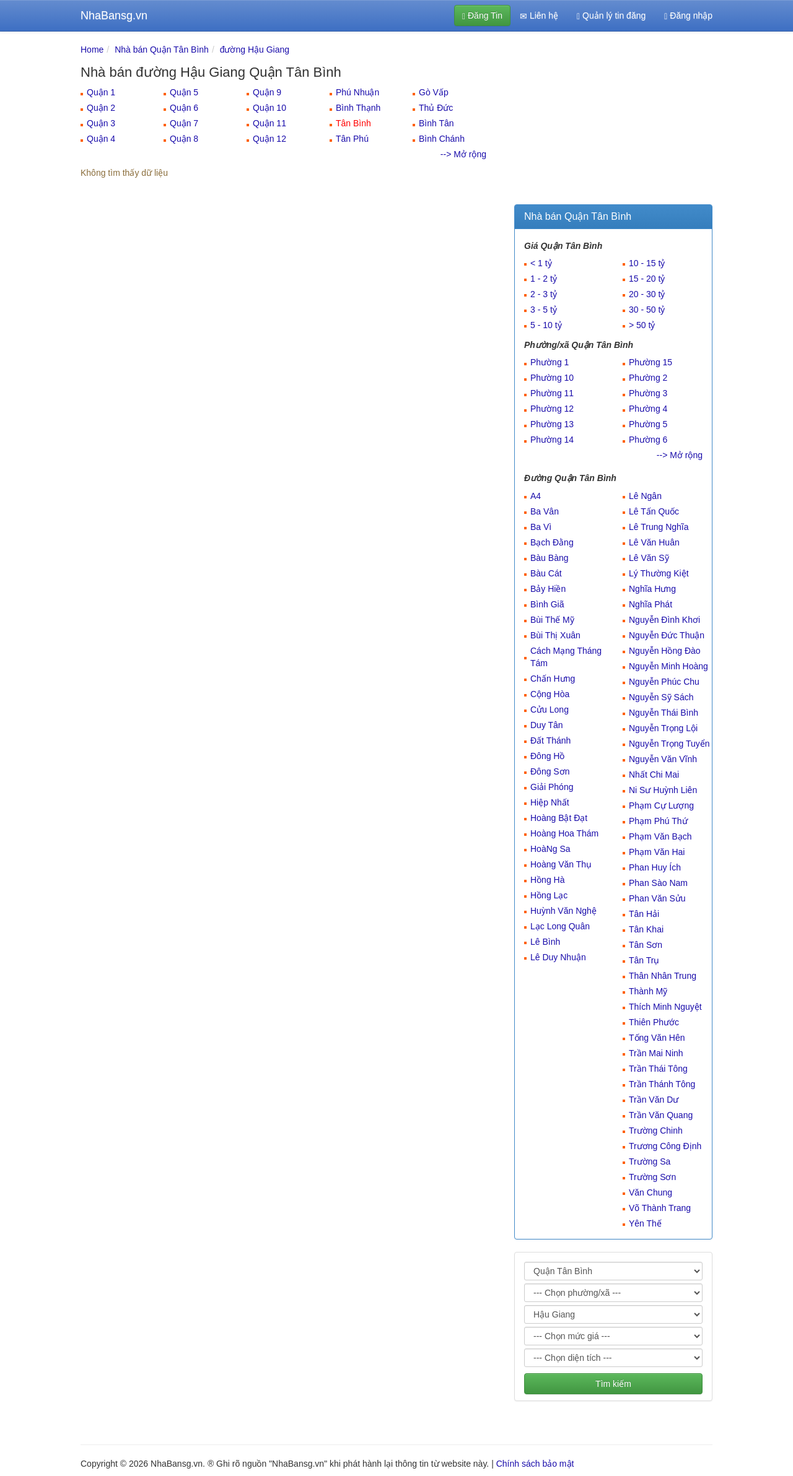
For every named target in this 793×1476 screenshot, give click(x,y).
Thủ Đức (436, 108)
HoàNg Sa (550, 849)
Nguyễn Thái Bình (663, 713)
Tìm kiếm (613, 1384)
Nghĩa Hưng (652, 589)
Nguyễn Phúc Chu (664, 682)
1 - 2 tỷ (543, 279)
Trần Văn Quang (661, 1115)
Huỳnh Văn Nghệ (563, 911)
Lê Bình (545, 942)
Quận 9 (267, 92)
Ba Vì (540, 527)
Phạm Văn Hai (657, 852)
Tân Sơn (645, 945)
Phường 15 (650, 362)
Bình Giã (547, 604)
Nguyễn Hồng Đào (665, 651)
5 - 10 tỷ (546, 325)
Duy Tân (546, 725)
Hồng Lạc (548, 895)
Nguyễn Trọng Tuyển (669, 744)
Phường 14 (552, 440)
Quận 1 (101, 92)
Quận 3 (101, 123)
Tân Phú (352, 139)
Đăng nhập (688, 16)
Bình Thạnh (358, 108)
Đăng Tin (482, 16)
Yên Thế (645, 1223)
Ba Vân (544, 511)
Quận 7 (184, 123)
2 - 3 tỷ (543, 294)
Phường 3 (648, 393)
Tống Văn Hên (657, 1038)
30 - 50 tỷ (647, 310)
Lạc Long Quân (560, 926)
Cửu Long (549, 709)
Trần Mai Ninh (656, 1053)
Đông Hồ (547, 756)
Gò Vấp (434, 92)
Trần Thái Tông (658, 1069)
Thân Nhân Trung (662, 976)
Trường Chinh (656, 1130)
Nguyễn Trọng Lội (663, 728)
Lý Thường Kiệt (659, 573)
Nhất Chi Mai (654, 774)
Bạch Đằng (552, 542)
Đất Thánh (550, 740)
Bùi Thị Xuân (555, 635)
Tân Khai (646, 929)
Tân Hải (644, 914)
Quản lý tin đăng (611, 16)
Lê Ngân (645, 496)
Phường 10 (552, 378)
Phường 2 (648, 378)
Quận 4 (101, 139)
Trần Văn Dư (653, 1100)
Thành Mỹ (648, 991)
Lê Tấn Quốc (654, 511)
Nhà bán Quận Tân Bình (162, 49)
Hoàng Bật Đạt (558, 818)
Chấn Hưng (552, 679)
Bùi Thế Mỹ (552, 620)
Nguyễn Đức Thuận (666, 635)
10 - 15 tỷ (647, 263)
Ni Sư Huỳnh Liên (663, 790)
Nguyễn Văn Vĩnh (663, 759)
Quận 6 (184, 108)
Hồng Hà (547, 880)
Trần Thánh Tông (662, 1084)
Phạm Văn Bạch (660, 836)
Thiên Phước (654, 1022)
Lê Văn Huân (654, 542)
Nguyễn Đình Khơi (664, 620)
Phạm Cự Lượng (661, 805)
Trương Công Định (665, 1146)
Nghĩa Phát (650, 604)
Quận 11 (269, 123)
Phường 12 (552, 409)
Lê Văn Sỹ (649, 558)
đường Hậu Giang (254, 49)
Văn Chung (650, 1192)
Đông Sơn (549, 771)
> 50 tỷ (642, 325)
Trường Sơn (652, 1177)
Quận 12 (269, 139)
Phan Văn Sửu (657, 898)
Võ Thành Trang (660, 1208)
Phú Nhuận (357, 92)
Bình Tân (436, 123)
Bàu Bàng (549, 558)
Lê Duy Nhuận (558, 957)
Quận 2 (101, 108)
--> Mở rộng (463, 154)
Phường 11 (552, 393)
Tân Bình (353, 123)
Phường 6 (648, 440)
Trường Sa (649, 1161)
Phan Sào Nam (658, 883)
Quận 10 (269, 108)
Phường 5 (648, 424)
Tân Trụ (644, 960)
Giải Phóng (551, 787)
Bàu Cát (546, 573)
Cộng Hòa (549, 694)
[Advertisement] (613, 120)
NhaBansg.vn (114, 15)
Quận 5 (184, 92)
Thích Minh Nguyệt (665, 1007)
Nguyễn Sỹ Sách (661, 697)
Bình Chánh (442, 139)
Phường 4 (648, 409)
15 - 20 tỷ (647, 279)
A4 (535, 496)
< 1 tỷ (541, 263)
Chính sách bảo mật (535, 1464)
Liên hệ (539, 16)
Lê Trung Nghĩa (659, 527)
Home (92, 49)
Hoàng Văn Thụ (561, 864)
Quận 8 (184, 139)
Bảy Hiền (548, 589)
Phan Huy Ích (655, 867)
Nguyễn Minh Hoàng (668, 666)
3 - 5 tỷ (543, 310)
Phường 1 (549, 362)
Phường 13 (552, 424)
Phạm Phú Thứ (658, 821)
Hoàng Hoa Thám (564, 833)
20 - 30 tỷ (647, 294)
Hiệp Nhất (549, 802)
